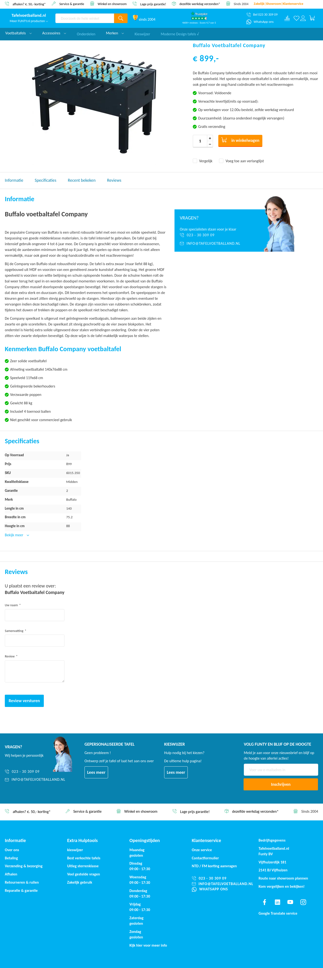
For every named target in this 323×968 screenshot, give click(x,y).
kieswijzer (75, 850)
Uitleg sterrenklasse (83, 866)
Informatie (14, 180)
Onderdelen (86, 33)
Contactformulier (205, 858)
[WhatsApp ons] (260, 21)
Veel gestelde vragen (83, 874)
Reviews (114, 180)
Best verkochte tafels (83, 858)
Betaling (11, 858)
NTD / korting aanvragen (214, 866)
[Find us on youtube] (290, 902)
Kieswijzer (142, 33)
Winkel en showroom (112, 4)
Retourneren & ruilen (22, 882)
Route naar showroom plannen (283, 878)
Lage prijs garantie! (153, 4)
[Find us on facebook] (264, 902)
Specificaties (45, 180)
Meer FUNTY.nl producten (29, 21)
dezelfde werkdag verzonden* (199, 4)
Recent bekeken (82, 180)
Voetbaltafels (18, 33)
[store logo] (29, 15)
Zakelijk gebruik (79, 882)
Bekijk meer (14, 535)
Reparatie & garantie (21, 890)
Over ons (12, 850)
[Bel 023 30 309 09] (262, 14)
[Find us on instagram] (303, 902)
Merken (115, 33)
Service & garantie (71, 4)
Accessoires (54, 33)
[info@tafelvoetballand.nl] (213, 243)
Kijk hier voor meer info (148, 945)
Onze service (202, 850)
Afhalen (11, 874)
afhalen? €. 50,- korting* (29, 4)
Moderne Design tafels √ (180, 33)
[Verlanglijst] (296, 18)
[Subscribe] (281, 784)
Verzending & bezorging (24, 866)
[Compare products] (287, 18)
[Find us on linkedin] (277, 902)
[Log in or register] (303, 18)
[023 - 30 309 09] (213, 235)
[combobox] (84, 18)
